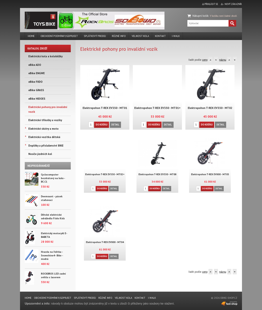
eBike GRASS (36, 90)
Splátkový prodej (95, 36)
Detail (115, 124)
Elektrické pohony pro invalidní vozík (47, 109)
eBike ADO (34, 65)
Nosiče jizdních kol (40, 154)
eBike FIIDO (35, 81)
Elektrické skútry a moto (43, 128)
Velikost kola (140, 36)
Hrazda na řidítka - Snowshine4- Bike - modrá (52, 255)
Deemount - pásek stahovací (51, 198)
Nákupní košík (200, 15)
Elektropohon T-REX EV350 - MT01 (105, 107)
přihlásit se (211, 4)
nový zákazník (233, 4)
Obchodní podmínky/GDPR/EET (59, 36)
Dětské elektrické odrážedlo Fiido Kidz (53, 216)
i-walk (176, 36)
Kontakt (160, 36)
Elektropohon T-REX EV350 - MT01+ (157, 107)
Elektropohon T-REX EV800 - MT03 (210, 172)
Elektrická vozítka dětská (44, 137)
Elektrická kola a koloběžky (45, 56)
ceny (204, 59)
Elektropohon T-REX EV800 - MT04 (105, 240)
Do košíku (101, 124)
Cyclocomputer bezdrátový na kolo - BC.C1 (53, 178)
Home (31, 36)
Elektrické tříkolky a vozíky (45, 120)
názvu (222, 59)
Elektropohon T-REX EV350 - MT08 (157, 172)
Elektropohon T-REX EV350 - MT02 (210, 107)
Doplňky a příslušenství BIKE (45, 145)
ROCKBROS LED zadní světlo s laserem (53, 275)
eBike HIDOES (36, 98)
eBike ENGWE (36, 73)
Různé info (119, 36)
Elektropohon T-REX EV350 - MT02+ (105, 172)
